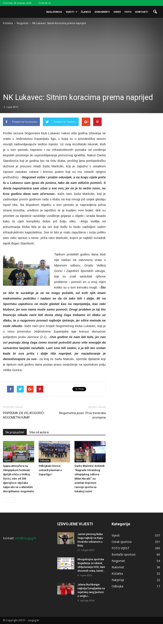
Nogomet (118, 561)
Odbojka (44, 460)
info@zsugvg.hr (25, 538)
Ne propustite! (15, 432)
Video (117, 11)
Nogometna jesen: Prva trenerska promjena (82, 415)
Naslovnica (54, 11)
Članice (86, 11)
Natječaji (118, 580)
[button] (155, 12)
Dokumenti (102, 11)
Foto (128, 11)
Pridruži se (45, 2)
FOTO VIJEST (120, 548)
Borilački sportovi (123, 554)
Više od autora (39, 432)
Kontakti (141, 11)
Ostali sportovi (122, 542)
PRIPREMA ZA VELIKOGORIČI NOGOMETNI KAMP (23, 415)
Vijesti (71, 11)
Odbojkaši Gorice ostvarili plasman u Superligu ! (50, 470)
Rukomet (118, 567)
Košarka (117, 573)
